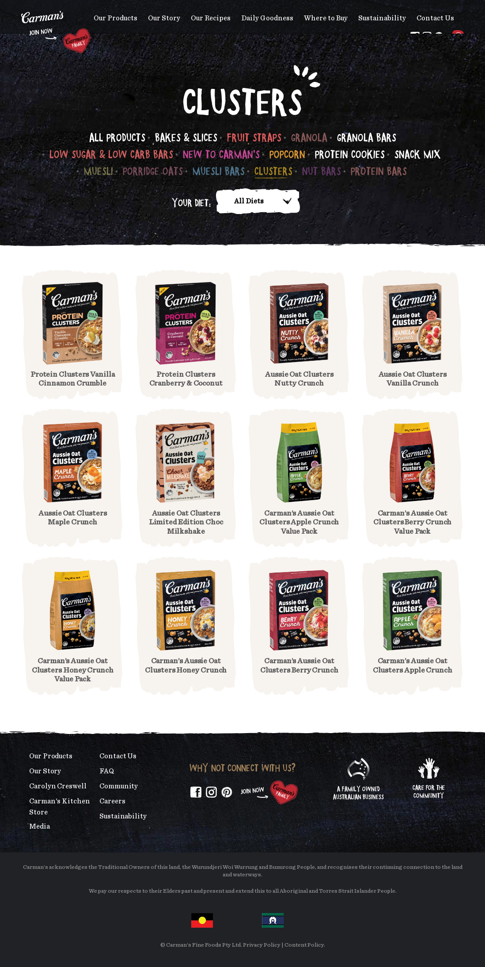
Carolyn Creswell (58, 786)
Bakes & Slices (186, 137)
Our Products (115, 18)
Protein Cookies (350, 154)
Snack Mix (417, 154)
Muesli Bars (219, 171)
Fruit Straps (254, 137)
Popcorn (287, 154)
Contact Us (435, 18)
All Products (117, 137)
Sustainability (382, 18)
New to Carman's (221, 154)
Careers (112, 801)
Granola (309, 137)
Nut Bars (321, 171)
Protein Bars (379, 171)
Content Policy (304, 945)
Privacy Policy (261, 945)
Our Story (164, 18)
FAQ (106, 771)
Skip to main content (21, 6)
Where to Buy (326, 18)
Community (118, 786)
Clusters (273, 171)
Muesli (98, 171)
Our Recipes (211, 18)
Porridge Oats (153, 171)
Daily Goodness (267, 18)
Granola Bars (366, 137)
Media (39, 826)
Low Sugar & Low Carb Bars (111, 154)
